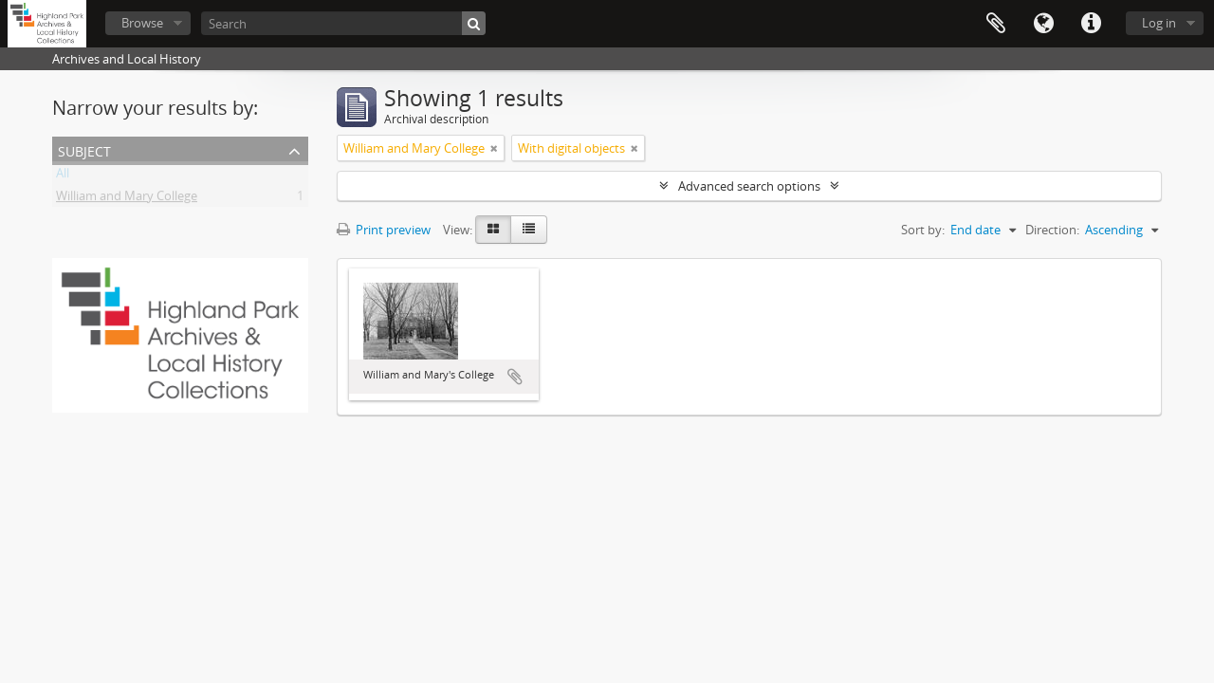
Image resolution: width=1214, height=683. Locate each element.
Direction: (1052, 229)
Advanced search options (749, 185)
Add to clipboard (515, 376)
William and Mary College (126, 199)
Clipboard (996, 23)
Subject (84, 149)
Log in (1159, 22)
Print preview (384, 229)
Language (1043, 23)
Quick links (1090, 23)
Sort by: (923, 229)
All (62, 176)
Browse (142, 22)
